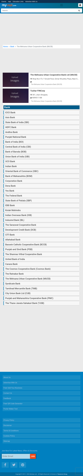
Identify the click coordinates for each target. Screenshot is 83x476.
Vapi (9, 1)
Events (4, 1)
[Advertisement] (41, 29)
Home (5, 47)
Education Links (18, 1)
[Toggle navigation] (61, 5)
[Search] (41, 10)
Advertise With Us (31, 1)
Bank (12, 47)
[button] (78, 473)
